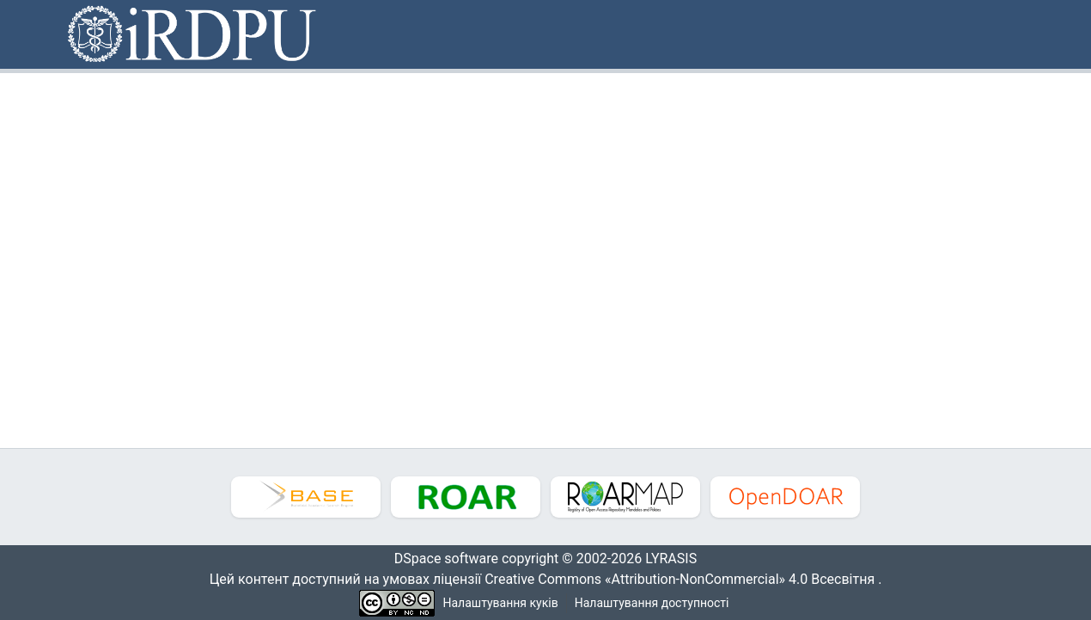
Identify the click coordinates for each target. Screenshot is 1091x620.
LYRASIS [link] (676, 558)
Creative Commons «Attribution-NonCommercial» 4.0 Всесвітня (685, 579)
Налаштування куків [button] (500, 603)
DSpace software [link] (440, 558)
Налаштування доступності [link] (652, 603)
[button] (193, 34)
